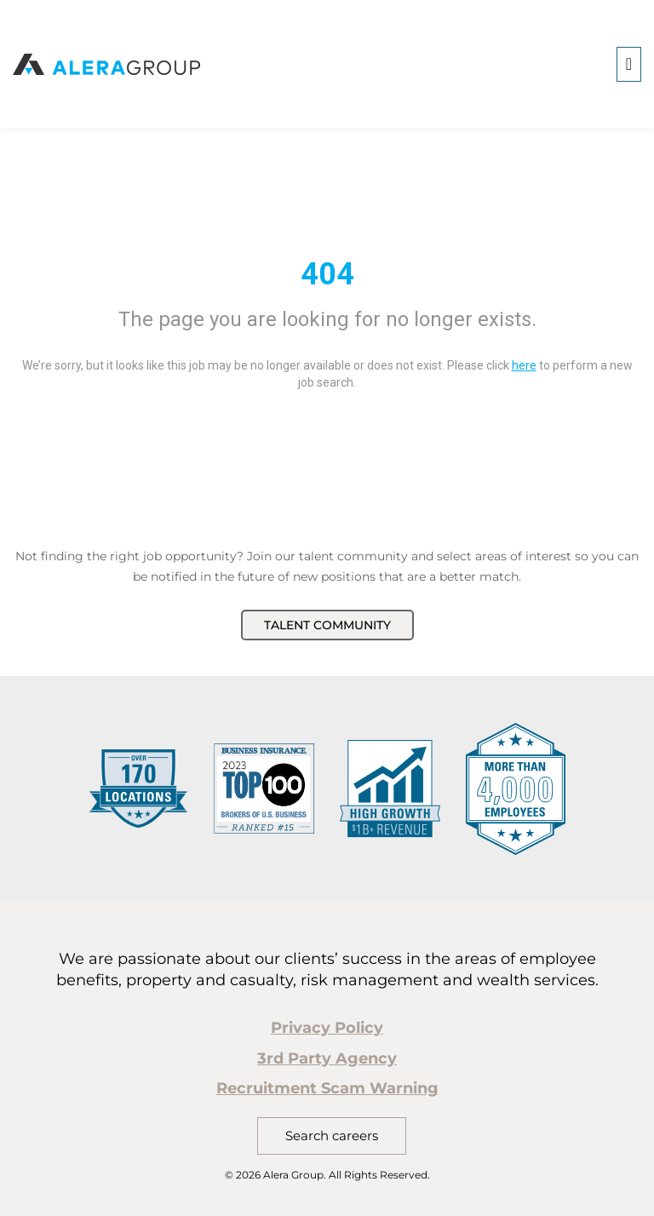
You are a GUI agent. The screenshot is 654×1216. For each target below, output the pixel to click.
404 (327, 274)
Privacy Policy (327, 1027)
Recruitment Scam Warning (327, 1088)
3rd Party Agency (327, 1058)
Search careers (331, 1135)
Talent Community (327, 625)
